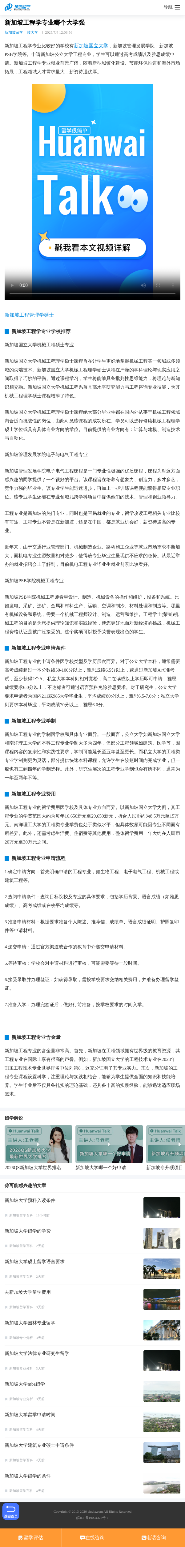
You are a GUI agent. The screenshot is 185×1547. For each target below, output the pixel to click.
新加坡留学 (14, 32)
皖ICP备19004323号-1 (92, 1517)
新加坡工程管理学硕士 (29, 315)
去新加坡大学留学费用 (28, 1292)
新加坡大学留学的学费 (28, 1231)
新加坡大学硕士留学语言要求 (35, 1261)
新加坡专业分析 (21, 1338)
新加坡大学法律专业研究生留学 (37, 1353)
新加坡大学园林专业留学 (30, 1322)
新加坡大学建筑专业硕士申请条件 (39, 1445)
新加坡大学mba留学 (25, 1384)
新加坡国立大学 (91, 45)
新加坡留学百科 (21, 1215)
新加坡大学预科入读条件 (30, 1200)
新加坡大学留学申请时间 (30, 1414)
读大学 (32, 32)
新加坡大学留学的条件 (28, 1475)
